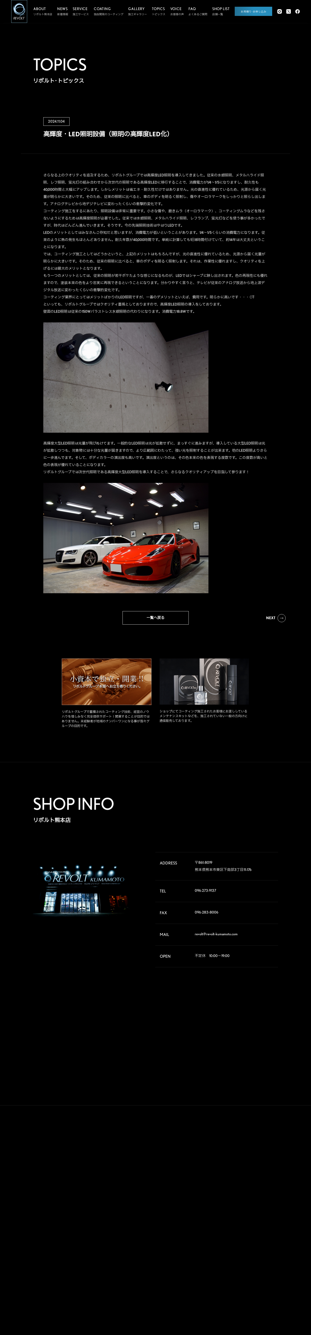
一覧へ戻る (155, 618)
